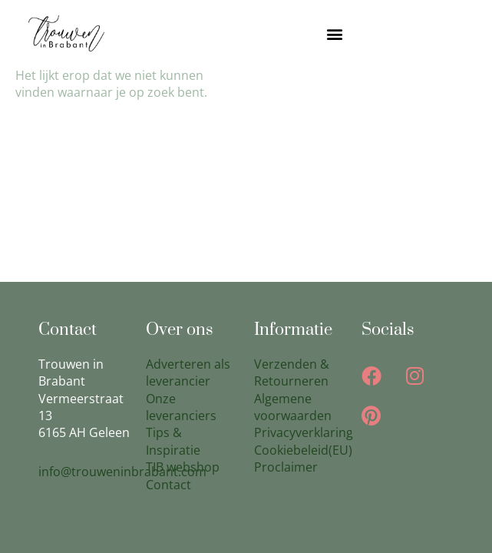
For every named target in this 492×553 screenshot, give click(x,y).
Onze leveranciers (181, 407)
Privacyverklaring (303, 432)
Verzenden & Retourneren (291, 372)
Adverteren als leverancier (188, 372)
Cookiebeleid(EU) (303, 450)
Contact (168, 484)
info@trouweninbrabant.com (122, 471)
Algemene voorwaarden (293, 407)
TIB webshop (183, 467)
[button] (335, 33)
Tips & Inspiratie (173, 441)
